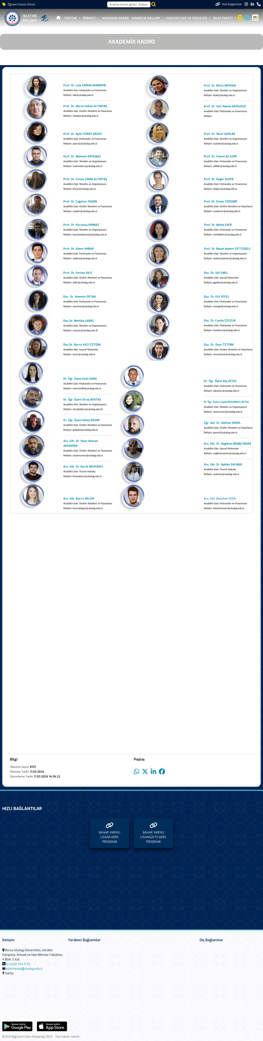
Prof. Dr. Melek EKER (218, 225)
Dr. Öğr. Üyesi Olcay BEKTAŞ (82, 399)
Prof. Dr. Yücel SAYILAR (219, 134)
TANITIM (71, 18)
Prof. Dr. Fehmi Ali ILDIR (220, 156)
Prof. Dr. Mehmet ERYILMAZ (82, 156)
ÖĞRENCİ (90, 18)
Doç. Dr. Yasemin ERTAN (79, 297)
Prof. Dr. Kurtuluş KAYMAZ (81, 225)
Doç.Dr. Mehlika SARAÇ (78, 321)
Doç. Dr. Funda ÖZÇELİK (220, 320)
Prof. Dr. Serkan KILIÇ (78, 273)
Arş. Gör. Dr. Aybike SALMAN (223, 464)
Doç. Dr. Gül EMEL (216, 273)
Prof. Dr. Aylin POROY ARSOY (82, 134)
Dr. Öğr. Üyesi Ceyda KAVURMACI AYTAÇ (226, 402)
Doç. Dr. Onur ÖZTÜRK (219, 345)
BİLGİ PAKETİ (223, 18)
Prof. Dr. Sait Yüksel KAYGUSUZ (225, 106)
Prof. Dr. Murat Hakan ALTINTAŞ (85, 106)
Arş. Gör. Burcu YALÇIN (78, 498)
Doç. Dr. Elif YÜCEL (216, 297)
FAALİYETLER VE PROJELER (187, 18)
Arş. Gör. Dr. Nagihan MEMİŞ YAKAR (227, 444)
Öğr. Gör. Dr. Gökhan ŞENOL (222, 423)
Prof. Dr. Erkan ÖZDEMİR (220, 201)
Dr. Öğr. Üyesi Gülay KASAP (81, 420)
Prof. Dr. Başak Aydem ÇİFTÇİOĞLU (227, 249)
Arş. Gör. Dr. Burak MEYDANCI (83, 466)
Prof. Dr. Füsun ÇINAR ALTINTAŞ (85, 179)
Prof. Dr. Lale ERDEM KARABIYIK (84, 85)
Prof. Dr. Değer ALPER (219, 179)
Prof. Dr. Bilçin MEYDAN (220, 85)
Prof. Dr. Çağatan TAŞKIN (80, 201)
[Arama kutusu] (128, 4)
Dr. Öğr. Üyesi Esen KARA (80, 379)
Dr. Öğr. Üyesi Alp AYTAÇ (220, 381)
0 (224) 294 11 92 (18, 964)
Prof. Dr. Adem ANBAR (78, 249)
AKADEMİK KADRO (115, 18)
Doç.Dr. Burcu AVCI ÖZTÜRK (82, 345)
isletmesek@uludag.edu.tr (24, 969)
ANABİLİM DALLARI (146, 18)
